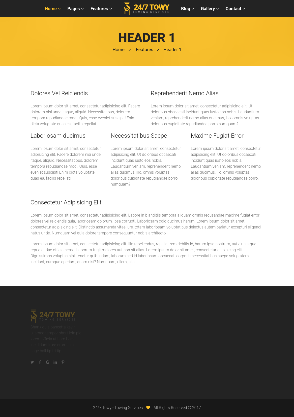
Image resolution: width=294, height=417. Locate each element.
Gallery (208, 8)
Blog (185, 8)
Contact (233, 8)
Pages (73, 8)
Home (51, 8)
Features (99, 8)
